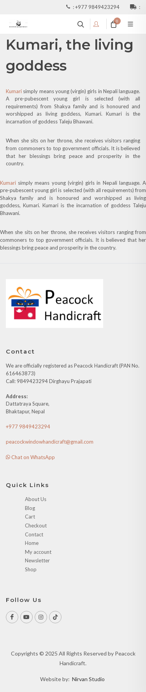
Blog (30, 508)
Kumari (14, 91)
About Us (35, 499)
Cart (30, 516)
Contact (34, 534)
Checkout (36, 525)
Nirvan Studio (88, 679)
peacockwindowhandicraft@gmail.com (49, 442)
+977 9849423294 (98, 7)
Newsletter (37, 560)
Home (32, 543)
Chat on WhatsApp (30, 457)
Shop (31, 569)
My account (38, 552)
